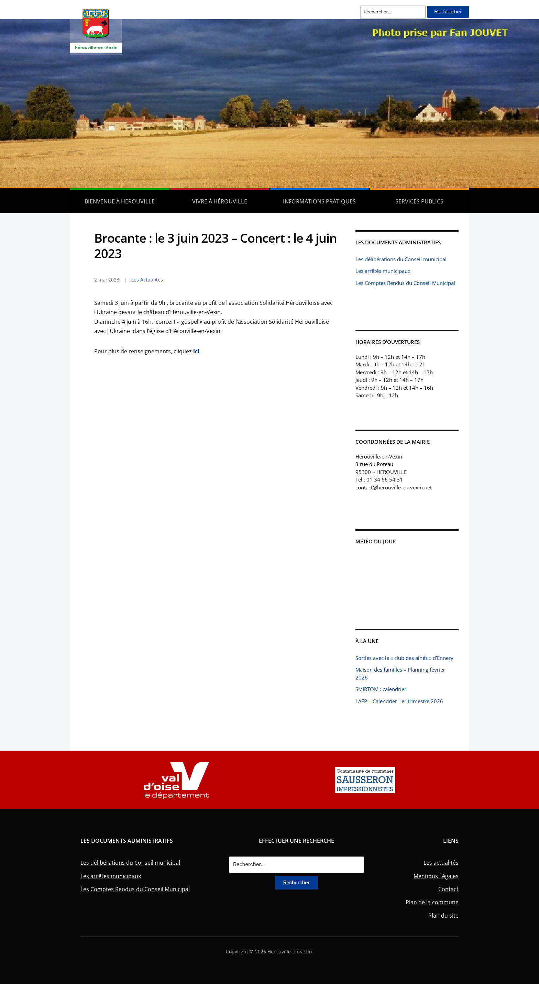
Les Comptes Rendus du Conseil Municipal (405, 282)
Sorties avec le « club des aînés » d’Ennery (404, 657)
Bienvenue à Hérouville (120, 201)
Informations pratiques (319, 201)
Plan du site (443, 915)
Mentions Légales (436, 876)
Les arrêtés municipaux (382, 270)
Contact (448, 889)
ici (195, 351)
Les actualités (441, 862)
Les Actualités (147, 279)
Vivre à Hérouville (219, 201)
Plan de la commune (432, 902)
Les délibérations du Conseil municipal (401, 259)
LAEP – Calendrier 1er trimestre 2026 (399, 701)
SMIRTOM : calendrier (380, 689)
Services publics (419, 201)
